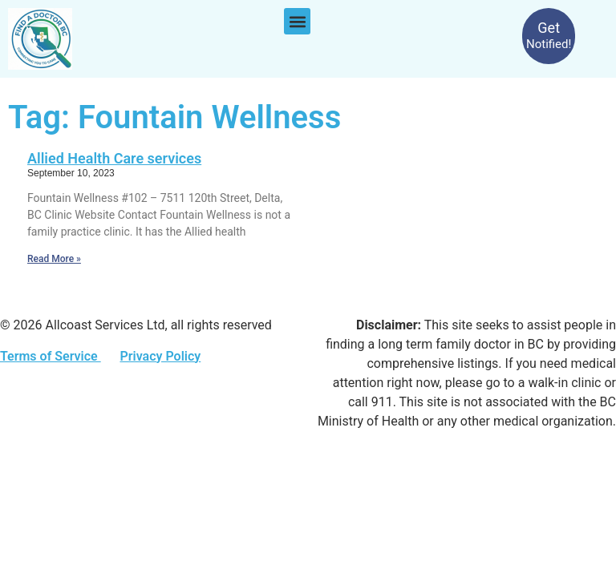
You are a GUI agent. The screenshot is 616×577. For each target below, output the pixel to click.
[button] (297, 21)
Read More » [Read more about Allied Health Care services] (54, 258)
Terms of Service (50, 356)
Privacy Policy (160, 356)
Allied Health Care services (114, 158)
